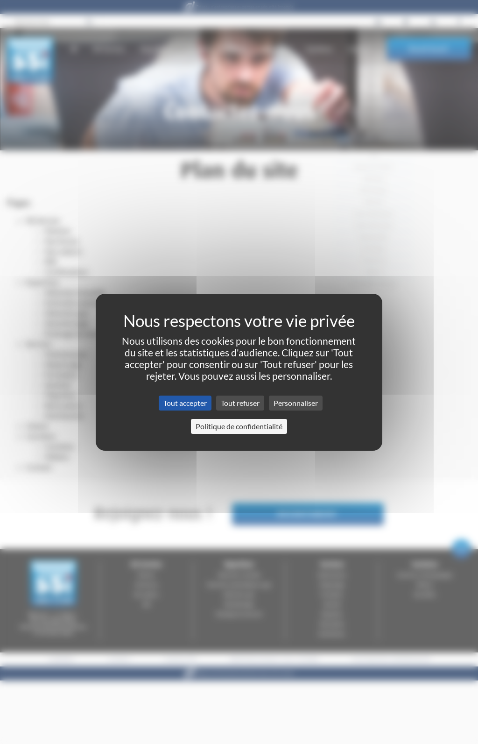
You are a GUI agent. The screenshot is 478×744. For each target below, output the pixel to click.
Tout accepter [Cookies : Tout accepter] (185, 402)
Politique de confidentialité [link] (239, 426)
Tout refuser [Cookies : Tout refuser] (240, 402)
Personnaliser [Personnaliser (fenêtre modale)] (296, 402)
